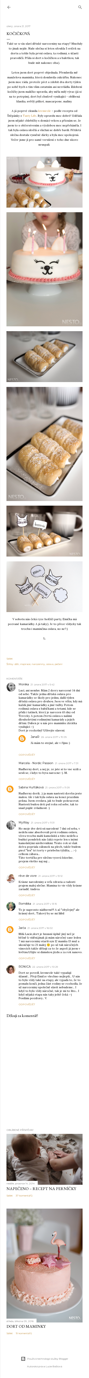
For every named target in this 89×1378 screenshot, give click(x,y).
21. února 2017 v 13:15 (45, 903)
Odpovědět (27, 754)
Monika (24, 684)
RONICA (25, 966)
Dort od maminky (26, 1326)
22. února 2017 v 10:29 (45, 966)
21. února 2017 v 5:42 (42, 684)
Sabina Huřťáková (31, 787)
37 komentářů (24, 1195)
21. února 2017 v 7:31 (66, 763)
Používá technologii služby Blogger (44, 1358)
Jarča (22, 928)
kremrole (45, 111)
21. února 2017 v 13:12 (50, 875)
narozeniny (38, 664)
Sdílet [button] (9, 658)
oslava (49, 664)
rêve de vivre (28, 876)
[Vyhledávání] (80, 6)
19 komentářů (24, 1333)
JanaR (35, 737)
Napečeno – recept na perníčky (41, 1188)
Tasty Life (29, 116)
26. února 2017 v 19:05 (54, 736)
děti (17, 664)
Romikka (25, 903)
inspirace (25, 664)
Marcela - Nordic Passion (36, 763)
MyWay (24, 822)
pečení (58, 664)
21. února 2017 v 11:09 (57, 787)
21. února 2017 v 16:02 (40, 928)
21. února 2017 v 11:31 (42, 822)
